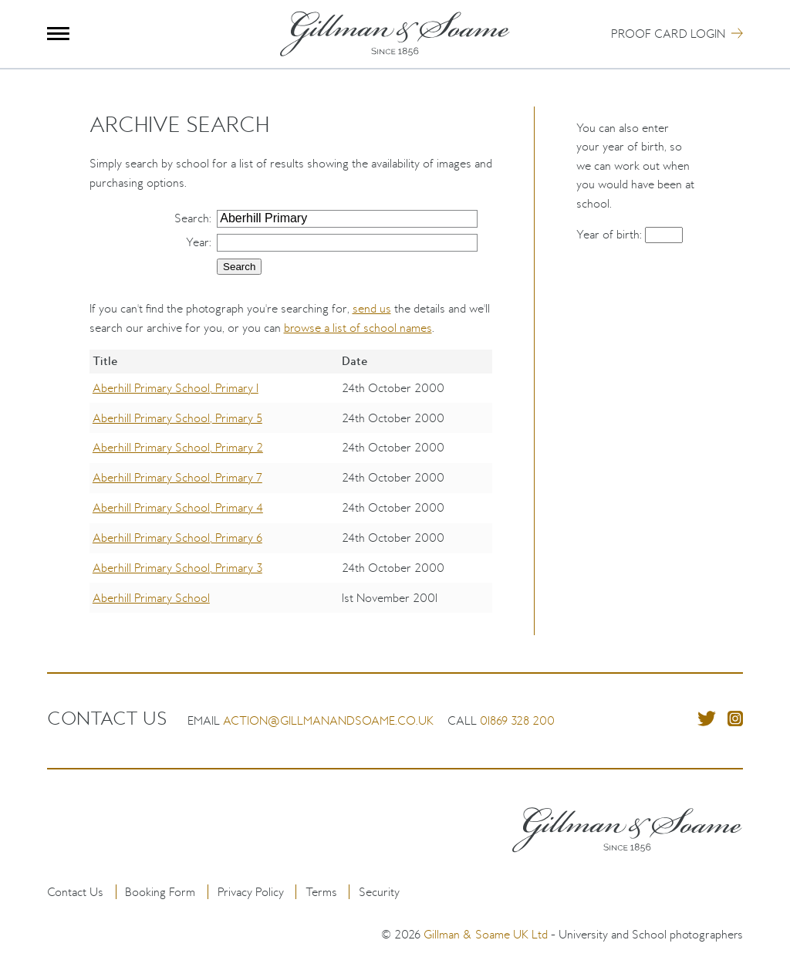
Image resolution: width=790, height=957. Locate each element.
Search (191, 218)
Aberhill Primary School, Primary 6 (177, 537)
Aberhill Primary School (151, 597)
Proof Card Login (668, 33)
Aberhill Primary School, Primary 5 (177, 418)
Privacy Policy (251, 891)
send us (372, 308)
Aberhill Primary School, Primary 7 (177, 477)
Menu (58, 33)
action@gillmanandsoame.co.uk (328, 720)
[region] (291, 492)
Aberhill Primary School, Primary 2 (178, 447)
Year (197, 242)
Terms (321, 891)
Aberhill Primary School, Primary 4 (178, 507)
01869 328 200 (517, 720)
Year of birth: (610, 234)
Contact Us (75, 891)
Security (379, 891)
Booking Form (160, 891)
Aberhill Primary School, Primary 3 (177, 567)
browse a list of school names (358, 327)
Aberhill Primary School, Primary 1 (175, 387)
